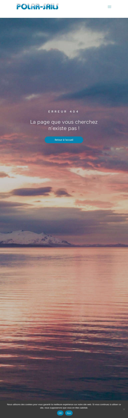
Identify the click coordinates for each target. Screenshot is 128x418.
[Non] (124, 409)
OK (60, 413)
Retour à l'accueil (64, 139)
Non (69, 413)
